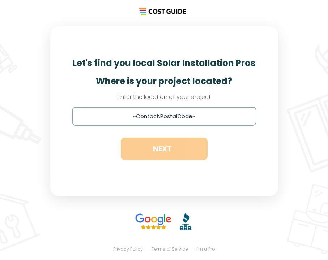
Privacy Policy (128, 249)
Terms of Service (170, 249)
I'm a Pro (205, 249)
